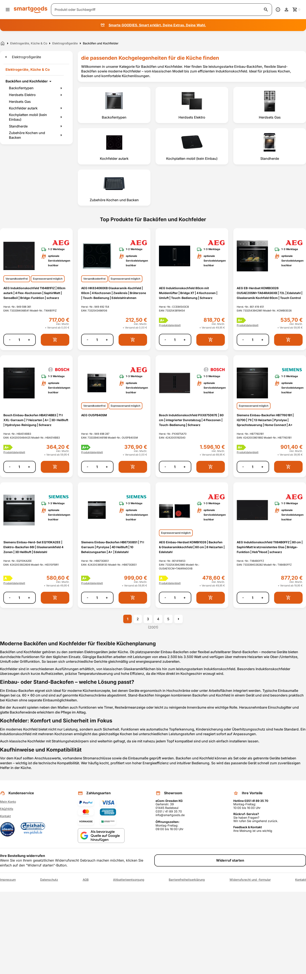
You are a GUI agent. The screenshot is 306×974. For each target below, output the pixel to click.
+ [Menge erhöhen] (29, 340)
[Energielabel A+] (164, 320)
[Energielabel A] (8, 578)
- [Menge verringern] (9, 340)
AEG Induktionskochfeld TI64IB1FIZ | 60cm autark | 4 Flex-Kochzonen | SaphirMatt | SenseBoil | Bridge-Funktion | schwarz (34, 293)
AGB (86, 879)
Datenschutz (49, 879)
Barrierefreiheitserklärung (187, 879)
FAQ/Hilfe (6, 809)
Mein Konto (8, 801)
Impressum (8, 879)
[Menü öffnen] (7, 9)
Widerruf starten (230, 860)
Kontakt (5, 816)
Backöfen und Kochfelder (27, 81)
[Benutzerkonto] (286, 9)
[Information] (277, 9)
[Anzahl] (19, 339)
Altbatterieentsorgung (128, 879)
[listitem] (114, 105)
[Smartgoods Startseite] (31, 9)
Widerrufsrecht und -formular (250, 879)
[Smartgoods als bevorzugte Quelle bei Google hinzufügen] (101, 835)
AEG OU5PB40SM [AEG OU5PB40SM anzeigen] (94, 415)
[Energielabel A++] (86, 447)
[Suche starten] (265, 9)
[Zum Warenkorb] (296, 9)
